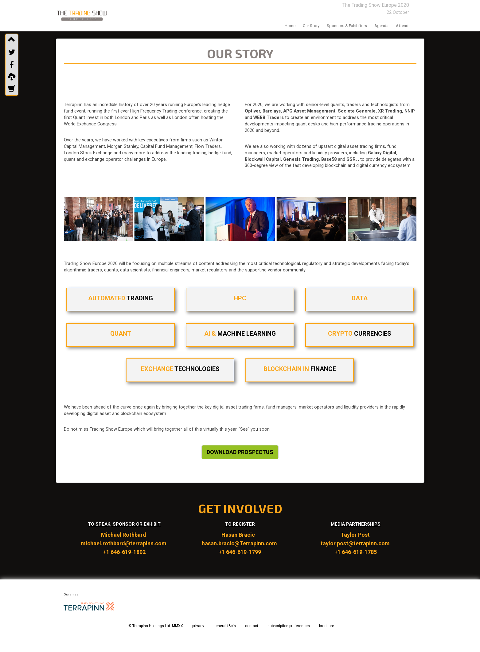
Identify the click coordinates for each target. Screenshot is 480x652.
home (290, 25)
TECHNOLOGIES (180, 369)
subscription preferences (288, 626)
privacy (198, 626)
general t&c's (224, 626)
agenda (381, 25)
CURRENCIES (359, 333)
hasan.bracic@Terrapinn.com (240, 543)
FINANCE (299, 369)
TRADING (120, 298)
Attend (402, 25)
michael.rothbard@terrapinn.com (124, 543)
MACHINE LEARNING (240, 333)
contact (251, 626)
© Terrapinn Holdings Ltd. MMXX (155, 626)
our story (311, 25)
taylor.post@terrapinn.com (356, 543)
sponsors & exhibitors (347, 25)
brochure (326, 626)
